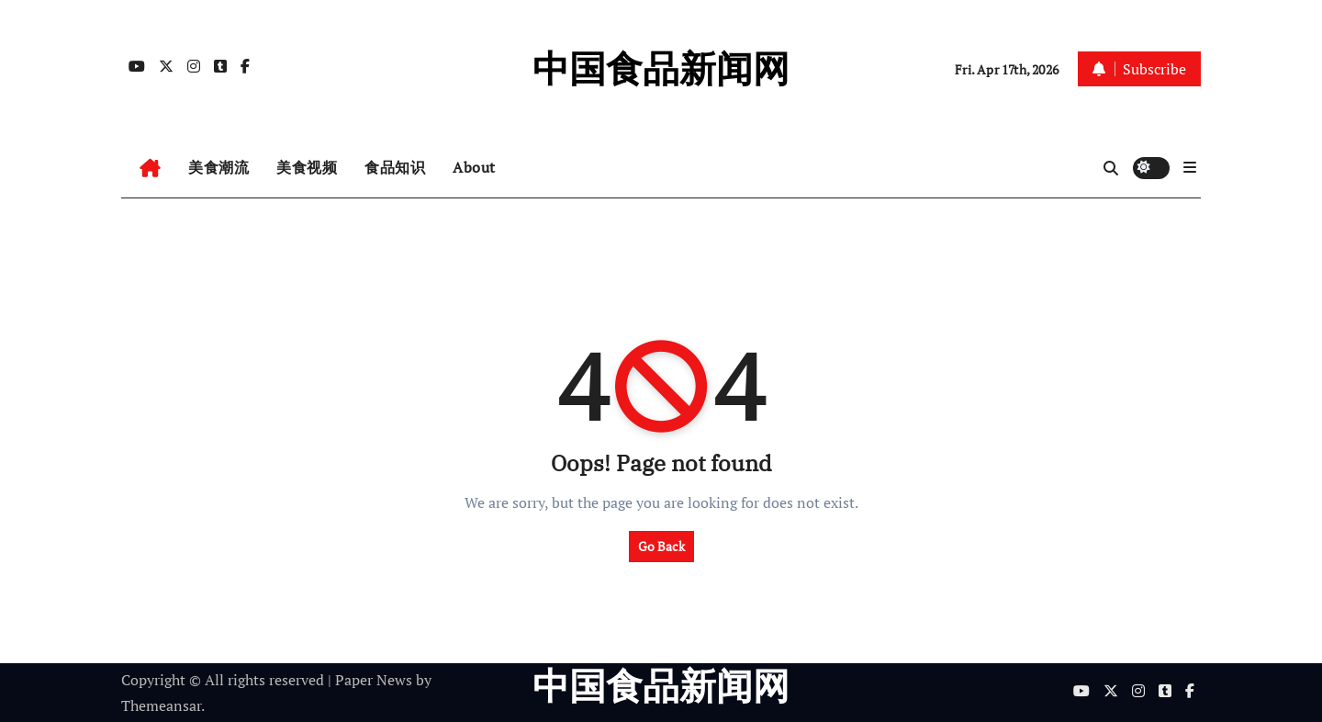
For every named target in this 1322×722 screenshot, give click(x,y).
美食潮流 (218, 167)
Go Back (661, 546)
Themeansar (161, 705)
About (474, 167)
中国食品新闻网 (661, 68)
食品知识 (394, 167)
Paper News (373, 680)
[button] (1189, 167)
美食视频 (306, 167)
